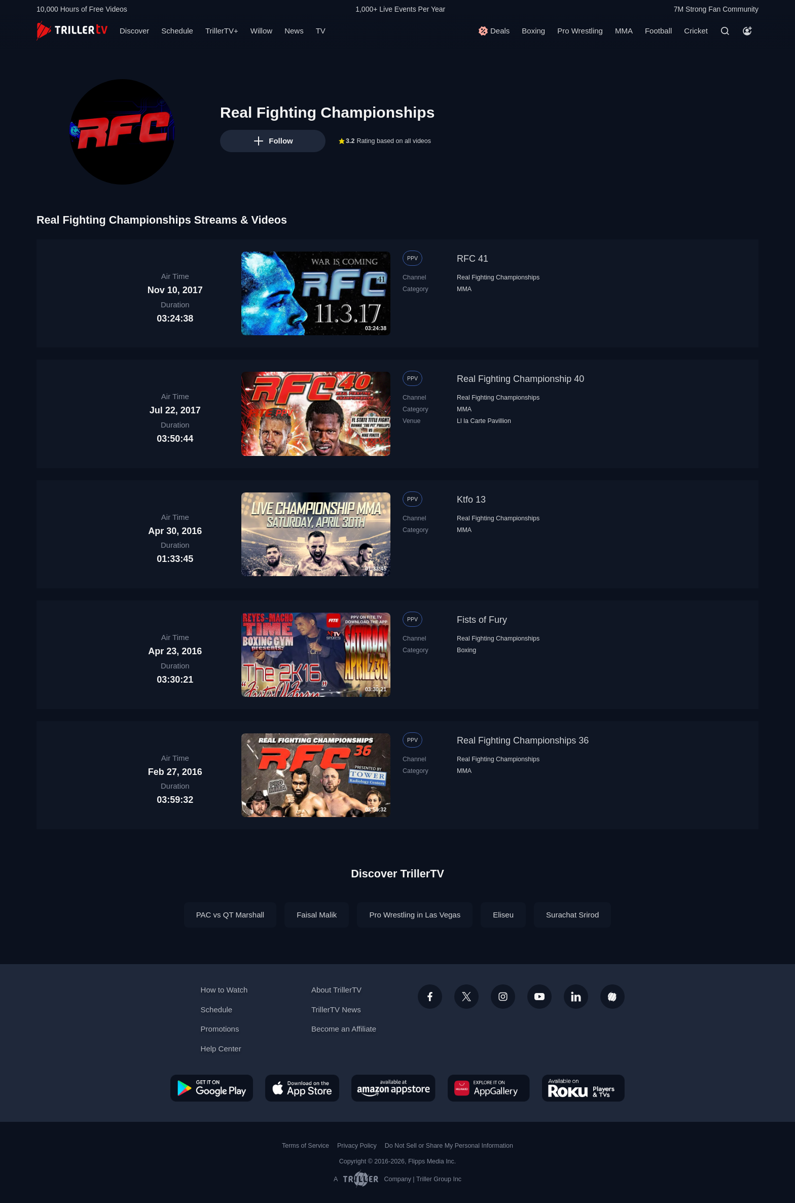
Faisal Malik (317, 914)
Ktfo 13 (471, 499)
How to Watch (224, 989)
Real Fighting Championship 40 (520, 379)
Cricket (696, 30)
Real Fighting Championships (498, 277)
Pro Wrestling (580, 30)
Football (658, 30)
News (294, 30)
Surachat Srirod (572, 914)
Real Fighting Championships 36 (523, 740)
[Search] (725, 31)
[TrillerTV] (72, 30)
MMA (624, 30)
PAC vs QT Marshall (230, 914)
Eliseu (503, 914)
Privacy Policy (357, 1145)
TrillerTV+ (221, 30)
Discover (134, 30)
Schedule (177, 30)
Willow (261, 30)
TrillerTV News (336, 1009)
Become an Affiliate (343, 1028)
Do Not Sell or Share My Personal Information (449, 1145)
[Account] (747, 31)
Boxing (533, 30)
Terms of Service (305, 1145)
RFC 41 (472, 259)
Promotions (220, 1028)
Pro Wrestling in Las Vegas (414, 914)
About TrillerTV (336, 989)
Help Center (221, 1048)
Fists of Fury (482, 620)
